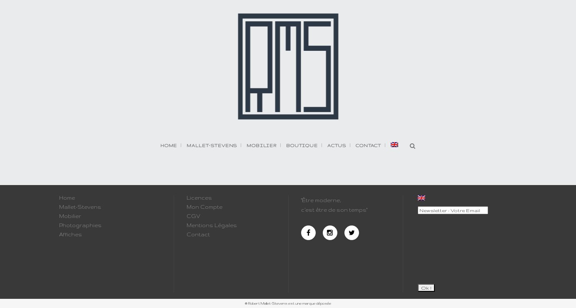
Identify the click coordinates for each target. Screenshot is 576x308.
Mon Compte (204, 207)
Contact (198, 234)
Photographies (80, 225)
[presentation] (452, 245)
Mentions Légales (212, 225)
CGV (193, 216)
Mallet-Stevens (80, 207)
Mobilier (70, 216)
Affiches (70, 234)
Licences (199, 197)
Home (67, 197)
